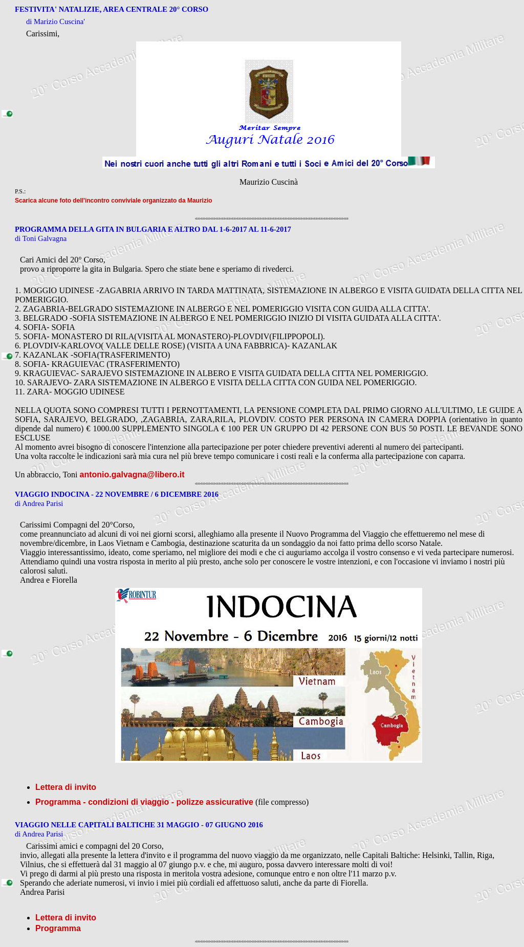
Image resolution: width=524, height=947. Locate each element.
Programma (58, 928)
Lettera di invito (65, 787)
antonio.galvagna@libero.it (132, 474)
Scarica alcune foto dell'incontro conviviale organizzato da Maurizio (113, 200)
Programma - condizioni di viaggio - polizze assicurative (144, 802)
